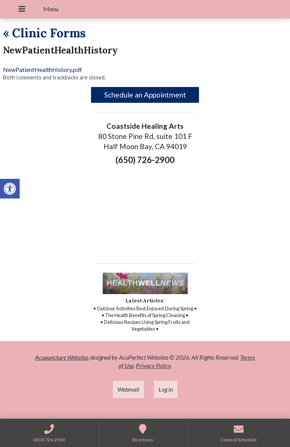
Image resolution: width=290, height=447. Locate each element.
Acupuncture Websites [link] (62, 357)
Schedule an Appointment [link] (145, 94)
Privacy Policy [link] (153, 365)
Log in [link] (166, 389)
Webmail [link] (128, 389)
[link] (10, 188)
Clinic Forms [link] (44, 33)
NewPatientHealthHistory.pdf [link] (42, 69)
